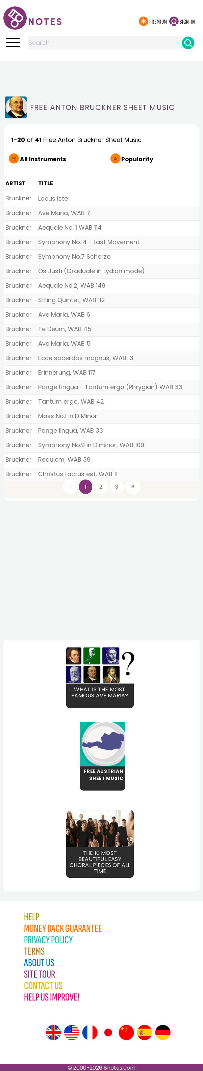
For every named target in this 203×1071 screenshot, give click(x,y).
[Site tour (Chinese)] (126, 1032)
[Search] (188, 42)
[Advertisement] (102, 74)
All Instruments (43, 159)
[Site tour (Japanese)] (108, 1032)
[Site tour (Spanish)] (144, 1032)
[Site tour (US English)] (71, 1032)
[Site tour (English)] (53, 1032)
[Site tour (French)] (89, 1032)
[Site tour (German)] (162, 1032)
